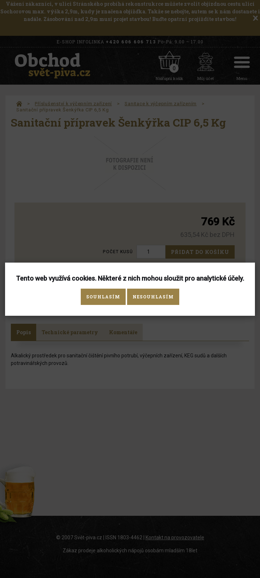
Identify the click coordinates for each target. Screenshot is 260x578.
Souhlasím (103, 296)
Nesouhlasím (153, 296)
